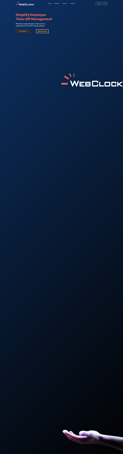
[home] (25, 3)
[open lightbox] (42, 31)
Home (50, 3)
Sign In (99, 3)
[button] (57, 3)
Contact (72, 3)
